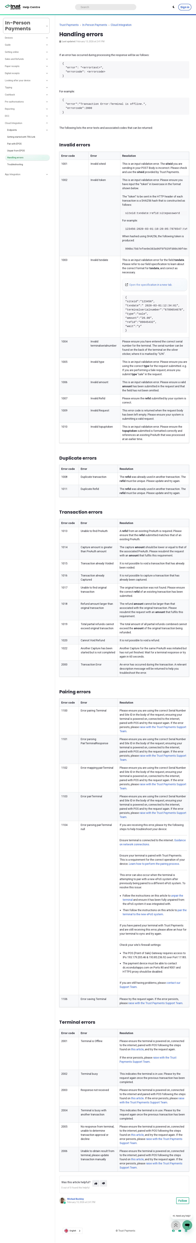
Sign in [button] (184, 7)
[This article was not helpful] (103, 1183)
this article (137, 1049)
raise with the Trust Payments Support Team (155, 1003)
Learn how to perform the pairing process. (154, 863)
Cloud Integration (121, 24)
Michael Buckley (75, 1199)
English (70, 1231)
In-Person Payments (94, 24)
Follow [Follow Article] (182, 1200)
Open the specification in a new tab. (150, 284)
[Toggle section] (47, 37)
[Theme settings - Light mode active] (174, 7)
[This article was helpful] (95, 1183)
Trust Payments (69, 24)
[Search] (105, 7)
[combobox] (72, 1231)
